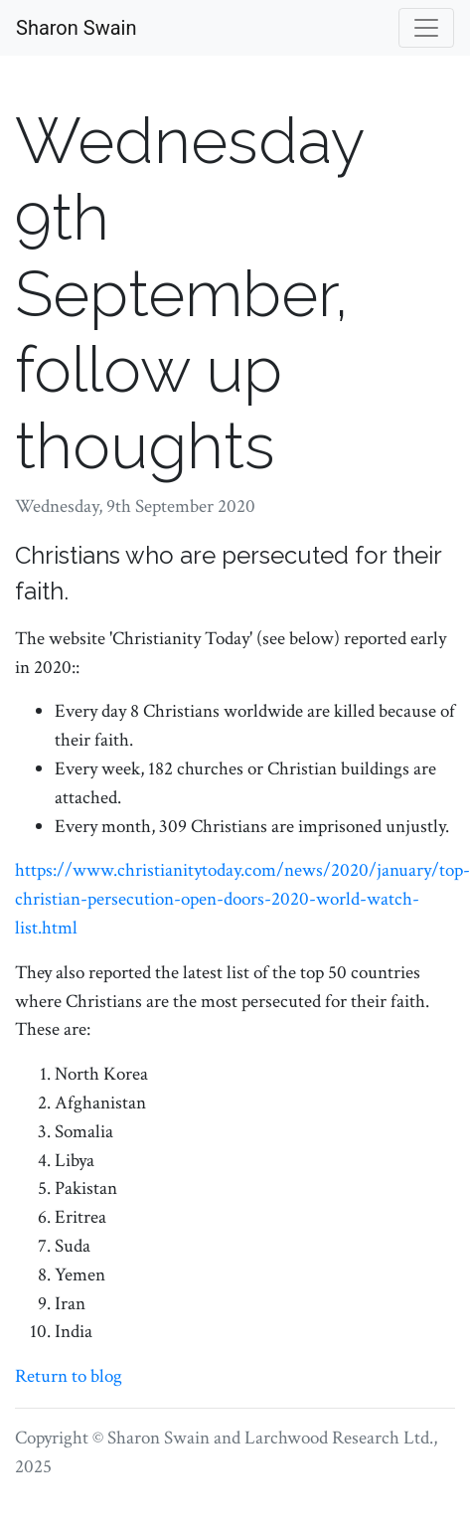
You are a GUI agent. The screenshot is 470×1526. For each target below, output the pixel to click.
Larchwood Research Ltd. (338, 1438)
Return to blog (68, 1376)
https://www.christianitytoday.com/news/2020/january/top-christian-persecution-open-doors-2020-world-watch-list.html (242, 899)
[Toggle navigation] (426, 28)
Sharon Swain (76, 28)
